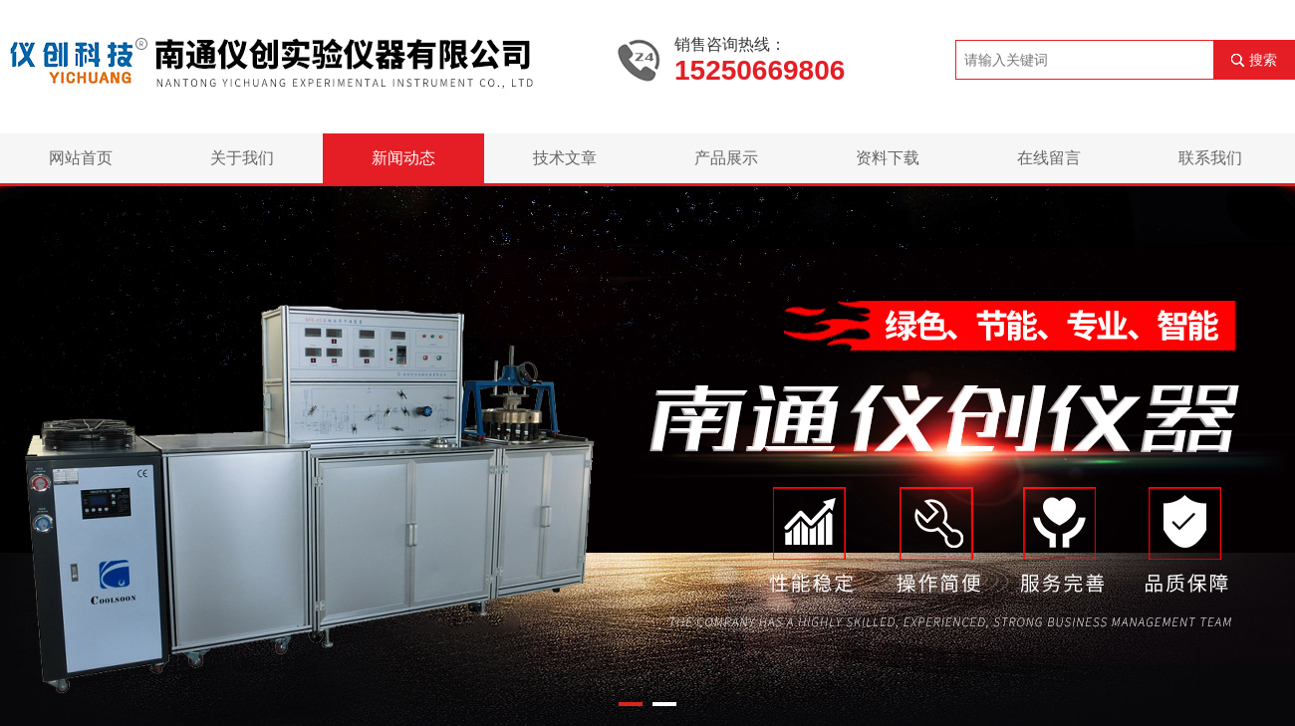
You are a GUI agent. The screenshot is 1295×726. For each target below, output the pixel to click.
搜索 (1263, 60)
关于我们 (242, 157)
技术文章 (565, 157)
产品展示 (726, 157)
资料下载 (887, 157)
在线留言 (1049, 157)
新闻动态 (403, 157)
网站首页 (81, 157)
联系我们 (1210, 157)
